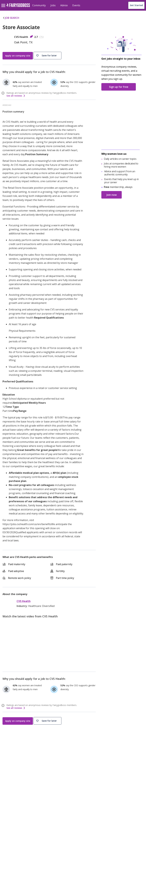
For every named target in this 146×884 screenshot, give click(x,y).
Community (39, 5)
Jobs (53, 5)
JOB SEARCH (11, 17)
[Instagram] (12, 837)
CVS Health (24, 601)
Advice (64, 5)
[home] (18, 7)
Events (76, 5)
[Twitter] (20, 837)
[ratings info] (3, 93)
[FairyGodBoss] (20, 830)
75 (41, 37)
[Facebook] (4, 837)
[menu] (3, 3)
